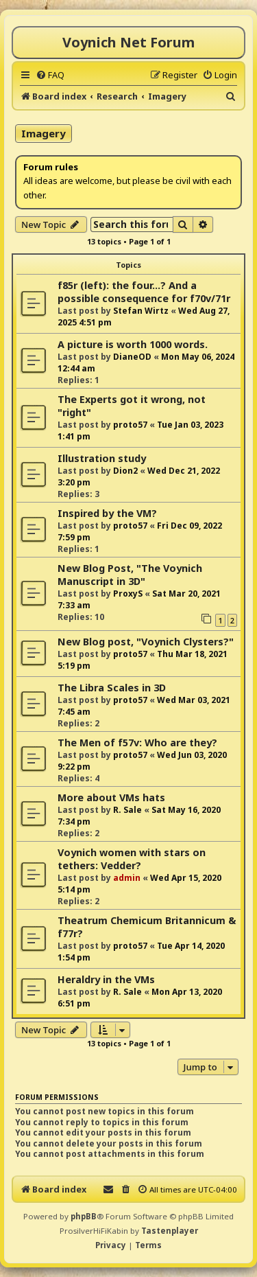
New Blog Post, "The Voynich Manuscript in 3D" (130, 575)
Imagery (43, 133)
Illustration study (102, 458)
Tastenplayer (169, 1231)
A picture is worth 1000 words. (133, 344)
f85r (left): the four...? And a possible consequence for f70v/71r (144, 292)
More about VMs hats (111, 797)
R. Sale (127, 810)
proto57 (130, 424)
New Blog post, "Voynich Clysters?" (146, 641)
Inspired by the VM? (107, 513)
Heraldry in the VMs (106, 979)
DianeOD (132, 357)
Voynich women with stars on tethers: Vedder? (132, 859)
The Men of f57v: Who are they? (137, 742)
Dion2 (125, 470)
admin (126, 878)
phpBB (84, 1216)
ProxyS (128, 593)
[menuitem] (50, 75)
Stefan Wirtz (141, 311)
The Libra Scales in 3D (112, 687)
